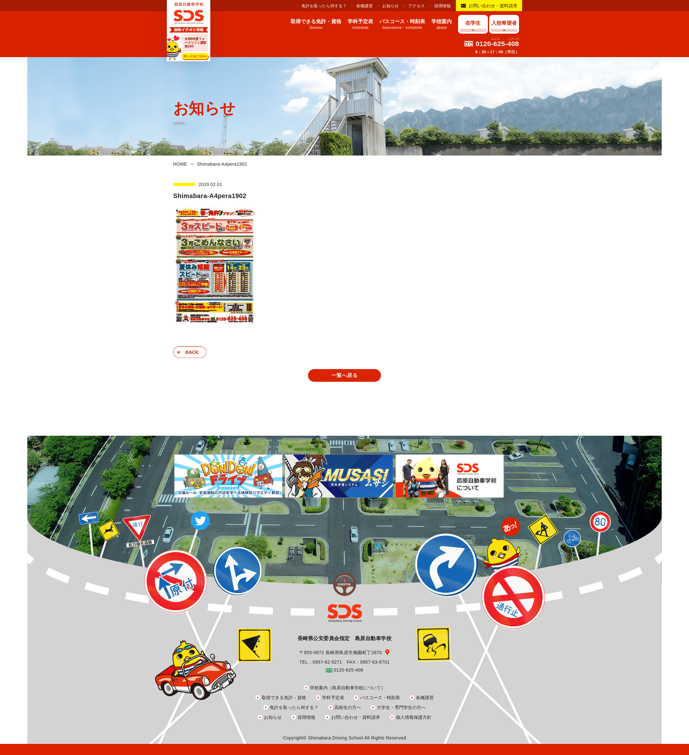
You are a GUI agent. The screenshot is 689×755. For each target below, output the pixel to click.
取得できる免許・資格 (284, 697)
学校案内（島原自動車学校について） (347, 687)
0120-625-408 (497, 43)
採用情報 (442, 6)
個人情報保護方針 (413, 717)
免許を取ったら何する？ (324, 6)
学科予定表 (333, 697)
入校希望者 (504, 23)
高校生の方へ (347, 707)
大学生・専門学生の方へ (401, 707)
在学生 (473, 23)
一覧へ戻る (344, 375)
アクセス (416, 6)
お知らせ (390, 6)
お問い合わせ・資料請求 (493, 5)
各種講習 (364, 6)
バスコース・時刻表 (380, 697)
